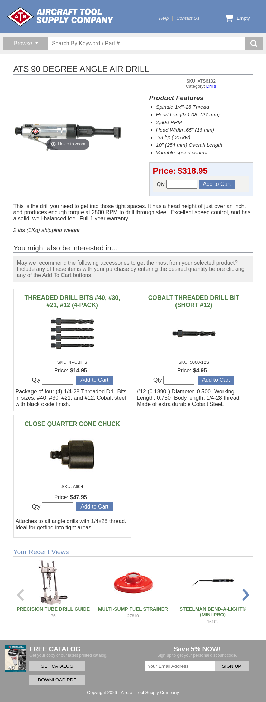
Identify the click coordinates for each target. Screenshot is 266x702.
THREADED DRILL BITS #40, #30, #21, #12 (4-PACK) (72, 301)
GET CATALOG (57, 666)
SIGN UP (231, 666)
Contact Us (187, 18)
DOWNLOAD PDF (57, 679)
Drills (211, 86)
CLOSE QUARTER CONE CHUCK (72, 423)
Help (164, 18)
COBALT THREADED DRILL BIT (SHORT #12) (193, 301)
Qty (177, 184)
